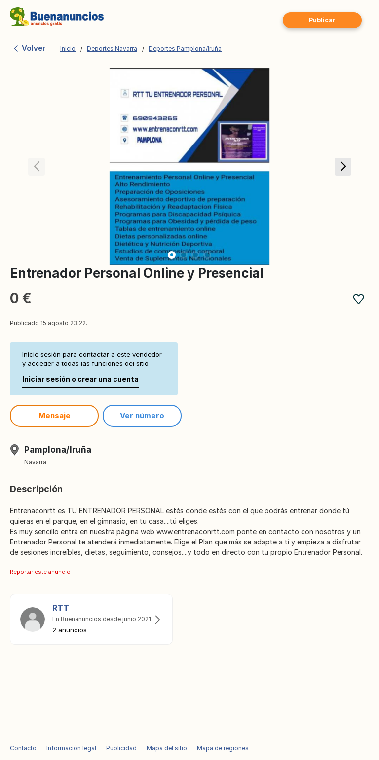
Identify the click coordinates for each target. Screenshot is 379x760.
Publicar (322, 20)
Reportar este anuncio (40, 571)
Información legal (71, 748)
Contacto (23, 748)
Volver (28, 48)
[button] (342, 167)
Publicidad (121, 748)
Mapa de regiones (223, 748)
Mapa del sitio (167, 748)
